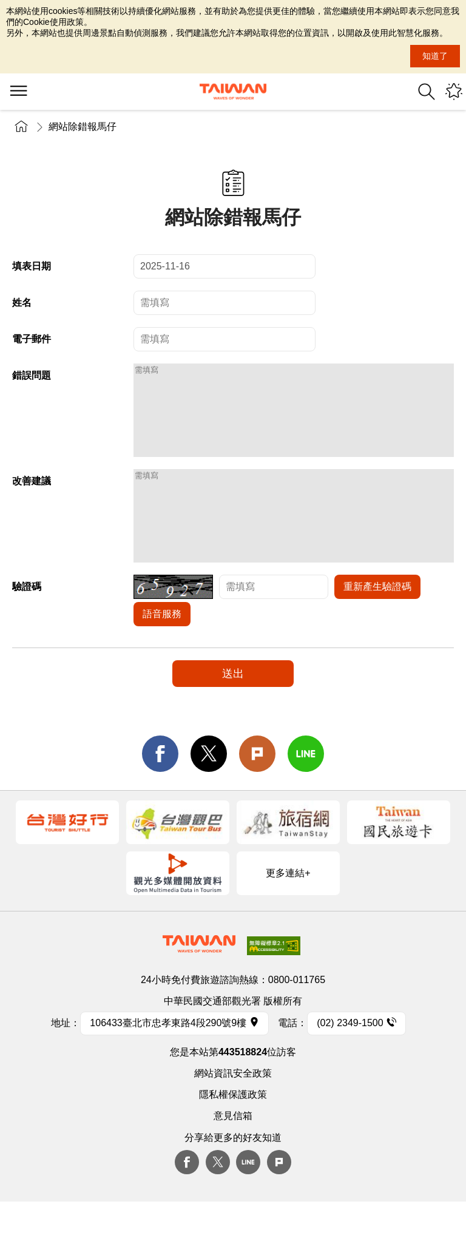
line (306, 790)
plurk (279, 1198)
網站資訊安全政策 (233, 1109)
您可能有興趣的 (454, 91)
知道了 (435, 56)
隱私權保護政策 (233, 1131)
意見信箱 (233, 1152)
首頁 (21, 126)
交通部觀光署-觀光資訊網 (233, 91)
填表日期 (31, 266)
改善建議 (31, 499)
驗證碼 (26, 623)
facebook (160, 790)
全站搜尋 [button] (426, 91)
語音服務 (162, 650)
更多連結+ (288, 909)
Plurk (257, 790)
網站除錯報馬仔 (82, 126)
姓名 (22, 302)
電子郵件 (31, 339)
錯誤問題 (31, 375)
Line (248, 1198)
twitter (209, 790)
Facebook (187, 1198)
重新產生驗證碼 (377, 623)
